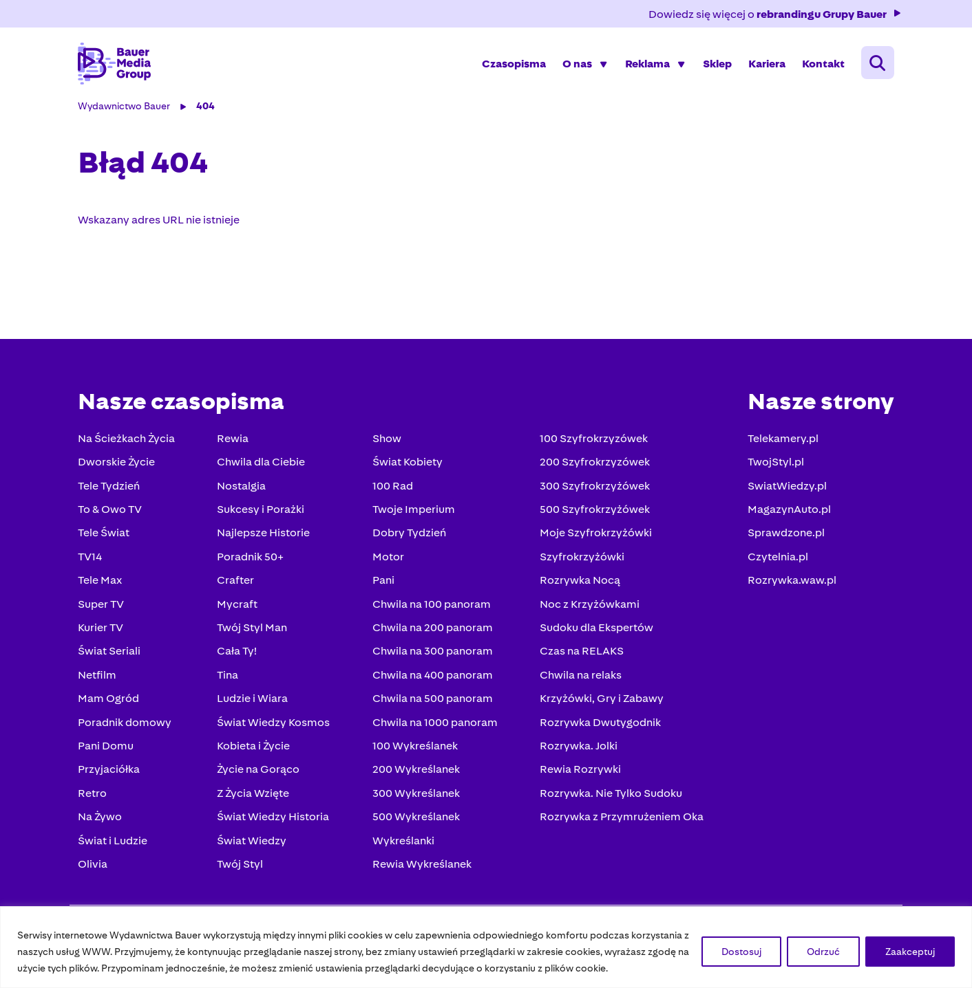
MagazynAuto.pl (785, 511)
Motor (387, 559)
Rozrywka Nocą (576, 582)
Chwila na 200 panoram (431, 630)
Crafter (236, 582)
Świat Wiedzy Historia (274, 819)
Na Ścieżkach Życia (129, 441)
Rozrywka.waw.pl (788, 582)
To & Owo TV (113, 511)
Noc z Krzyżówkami (586, 606)
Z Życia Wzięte (254, 795)
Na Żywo (103, 819)
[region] (486, 947)
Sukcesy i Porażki (262, 511)
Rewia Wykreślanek (420, 866)
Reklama (644, 65)
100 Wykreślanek (413, 748)
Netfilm (100, 677)
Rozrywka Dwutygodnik (596, 725)
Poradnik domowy (128, 725)
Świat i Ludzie (116, 843)
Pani (382, 582)
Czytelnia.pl (774, 559)
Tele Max (103, 582)
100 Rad (391, 488)
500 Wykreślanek (414, 819)
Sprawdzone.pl (782, 535)
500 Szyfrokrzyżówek (591, 511)
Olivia (96, 866)
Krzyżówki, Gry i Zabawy (598, 700)
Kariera (763, 65)
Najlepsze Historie (264, 535)
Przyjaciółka (112, 771)
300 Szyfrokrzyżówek (591, 488)
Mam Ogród (111, 700)
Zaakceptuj (910, 951)
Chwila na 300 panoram (431, 653)
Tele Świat (107, 535)
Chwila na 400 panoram (431, 677)
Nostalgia (242, 488)
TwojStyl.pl (772, 464)
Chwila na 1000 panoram (433, 725)
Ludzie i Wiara (253, 700)
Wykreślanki (402, 843)
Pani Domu (109, 748)
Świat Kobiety (406, 464)
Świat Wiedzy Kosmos (274, 725)
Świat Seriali (112, 653)
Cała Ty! (238, 653)
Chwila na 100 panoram (430, 606)
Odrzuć (823, 951)
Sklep (713, 65)
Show (385, 441)
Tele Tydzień (112, 488)
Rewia (234, 441)
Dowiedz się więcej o (772, 14)
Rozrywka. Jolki (575, 748)
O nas (574, 65)
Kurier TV (104, 630)
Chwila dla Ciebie (262, 464)
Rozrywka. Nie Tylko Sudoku (607, 795)
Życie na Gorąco (259, 771)
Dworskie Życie (119, 464)
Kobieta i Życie (254, 748)
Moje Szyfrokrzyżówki (592, 535)
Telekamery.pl (779, 441)
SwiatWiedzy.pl (783, 488)
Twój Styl (241, 866)
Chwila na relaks (577, 677)
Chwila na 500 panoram (431, 700)
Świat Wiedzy (253, 843)
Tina (229, 677)
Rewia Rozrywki (576, 771)
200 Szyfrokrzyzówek (591, 464)
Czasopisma (510, 65)
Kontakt (820, 65)
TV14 (93, 559)
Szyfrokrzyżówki (578, 559)
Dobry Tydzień (408, 535)
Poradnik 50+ (251, 559)
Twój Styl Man (253, 630)
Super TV (104, 606)
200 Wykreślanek (414, 771)
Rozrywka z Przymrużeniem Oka (618, 819)
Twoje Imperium (412, 511)
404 (209, 108)
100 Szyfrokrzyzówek (590, 441)
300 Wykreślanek (414, 795)
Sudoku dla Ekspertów (593, 630)
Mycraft (238, 606)
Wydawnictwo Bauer (127, 108)
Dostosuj (741, 951)
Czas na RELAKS (578, 653)
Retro (95, 795)
